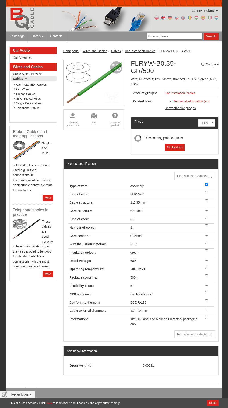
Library (37, 36)
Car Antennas (22, 57)
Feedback (21, 394)
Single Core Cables (28, 103)
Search (211, 36)
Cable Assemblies (27, 74)
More (48, 198)
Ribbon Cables (25, 94)
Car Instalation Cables (31, 84)
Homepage (17, 36)
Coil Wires (22, 89)
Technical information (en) (191, 101)
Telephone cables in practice (30, 212)
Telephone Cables (27, 108)
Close (212, 402)
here (49, 403)
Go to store (174, 147)
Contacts (56, 36)
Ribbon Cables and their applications (30, 133)
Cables (20, 78)
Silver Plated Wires (28, 98)
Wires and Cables (28, 67)
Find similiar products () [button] (194, 176)
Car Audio (21, 50)
